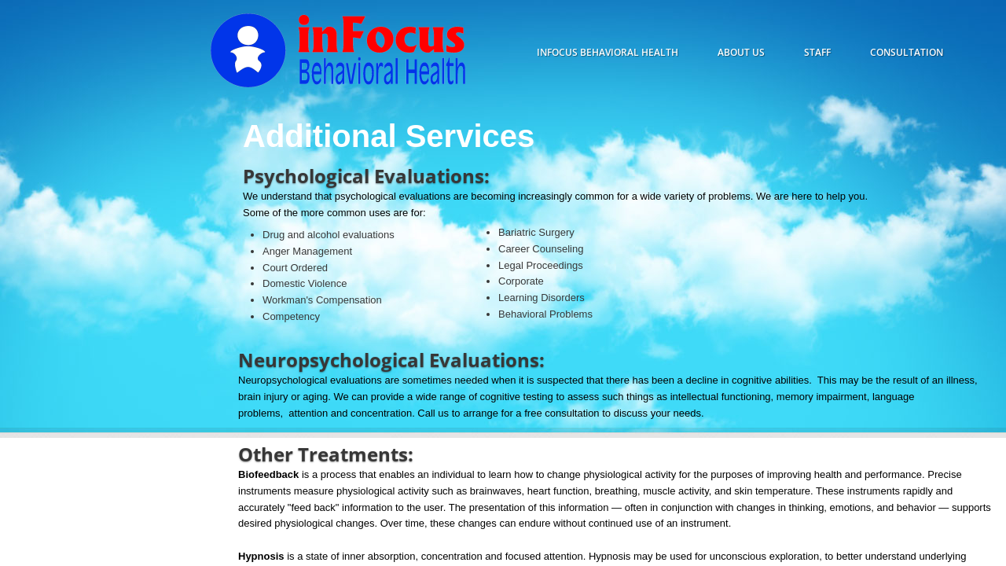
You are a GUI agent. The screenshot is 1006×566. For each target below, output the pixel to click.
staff (817, 52)
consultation (906, 52)
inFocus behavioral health (607, 52)
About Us (741, 52)
